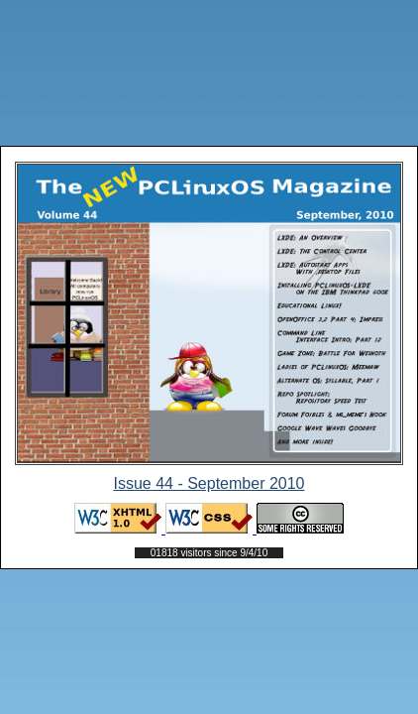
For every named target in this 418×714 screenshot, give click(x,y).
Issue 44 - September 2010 (208, 483)
